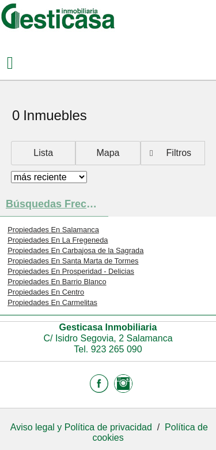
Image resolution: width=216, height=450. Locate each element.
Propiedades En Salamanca (53, 229)
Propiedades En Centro (45, 292)
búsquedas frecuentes (57, 204)
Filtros (179, 153)
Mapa (107, 153)
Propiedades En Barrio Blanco (56, 281)
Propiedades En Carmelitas (52, 302)
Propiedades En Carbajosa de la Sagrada (75, 250)
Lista (43, 153)
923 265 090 (116, 349)
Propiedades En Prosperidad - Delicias (70, 271)
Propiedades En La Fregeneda (57, 240)
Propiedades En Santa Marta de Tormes (72, 260)
